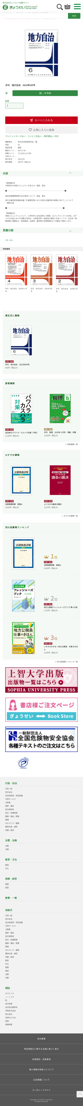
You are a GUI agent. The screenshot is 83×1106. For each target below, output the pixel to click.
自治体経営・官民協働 (14, 795)
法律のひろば (10, 1017)
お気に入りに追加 (43, 129)
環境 (7, 819)
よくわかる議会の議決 (52, 504)
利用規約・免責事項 (41, 1059)
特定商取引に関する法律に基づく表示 (41, 1048)
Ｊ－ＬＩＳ (9, 997)
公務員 (7, 802)
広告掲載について (41, 1079)
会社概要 (41, 1038)
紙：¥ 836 (45, 93)
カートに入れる (44, 120)
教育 (7, 865)
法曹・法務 (11, 840)
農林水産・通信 (11, 826)
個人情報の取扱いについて (41, 1069)
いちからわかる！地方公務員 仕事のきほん (61, 648)
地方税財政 (9, 809)
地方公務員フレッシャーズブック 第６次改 (60, 607)
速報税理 (8, 1024)
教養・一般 (11, 898)
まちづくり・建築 (12, 823)
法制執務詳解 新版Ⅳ (14, 504)
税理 (7, 1021)
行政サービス (10, 799)
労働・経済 (9, 830)
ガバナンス (9, 993)
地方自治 (8, 792)
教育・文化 (11, 859)
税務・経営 (11, 879)
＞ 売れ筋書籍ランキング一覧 (66, 661)
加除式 (8, 910)
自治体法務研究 (11, 1007)
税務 (7, 884)
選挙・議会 (9, 806)
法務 (7, 849)
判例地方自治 (10, 1010)
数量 (7, 100)
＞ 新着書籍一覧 (71, 444)
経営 (7, 887)
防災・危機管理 (11, 813)
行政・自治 (9, 240)
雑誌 (7, 988)
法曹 (7, 846)
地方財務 (8, 1003)
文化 (7, 868)
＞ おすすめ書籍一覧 (70, 516)
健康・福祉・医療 (12, 816)
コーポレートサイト (41, 1090)
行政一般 (8, 788)
